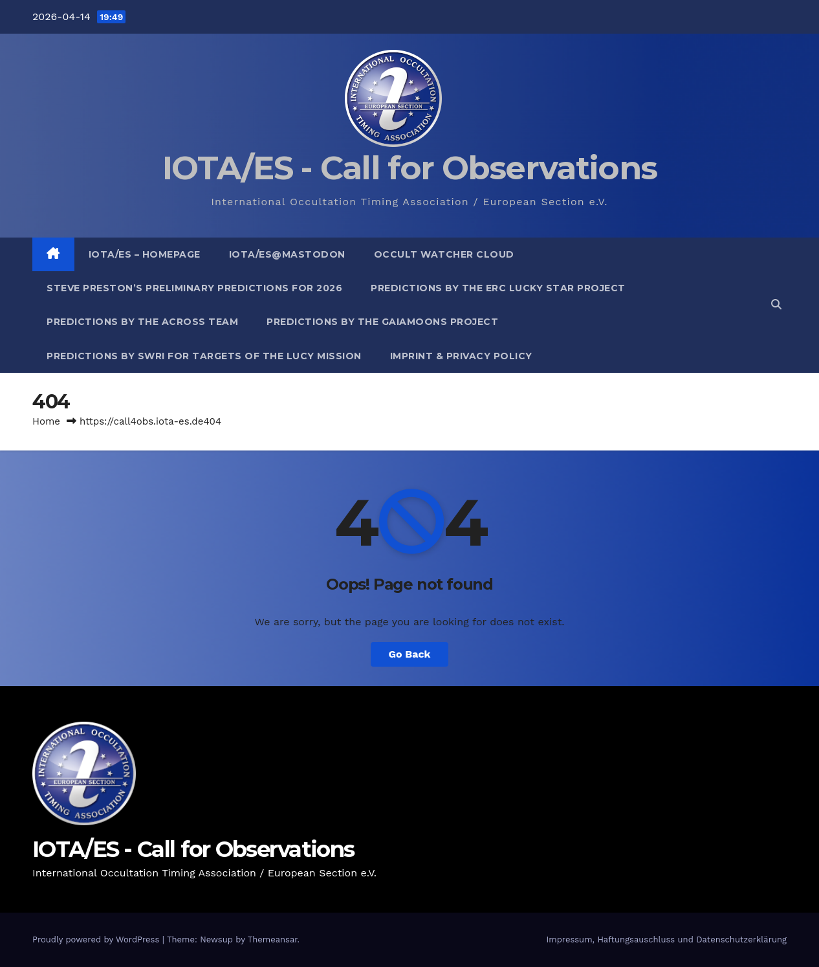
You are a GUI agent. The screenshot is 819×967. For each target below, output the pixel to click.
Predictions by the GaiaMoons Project (382, 322)
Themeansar (273, 939)
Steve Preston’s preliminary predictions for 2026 (194, 288)
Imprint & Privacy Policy (461, 356)
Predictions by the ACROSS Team (142, 322)
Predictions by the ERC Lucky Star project (498, 288)
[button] (776, 304)
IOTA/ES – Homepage (145, 254)
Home (46, 421)
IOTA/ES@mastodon (287, 254)
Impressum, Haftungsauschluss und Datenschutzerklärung (666, 939)
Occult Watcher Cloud (444, 254)
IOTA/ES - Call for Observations (409, 168)
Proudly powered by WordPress (97, 939)
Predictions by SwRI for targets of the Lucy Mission (204, 356)
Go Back (410, 654)
